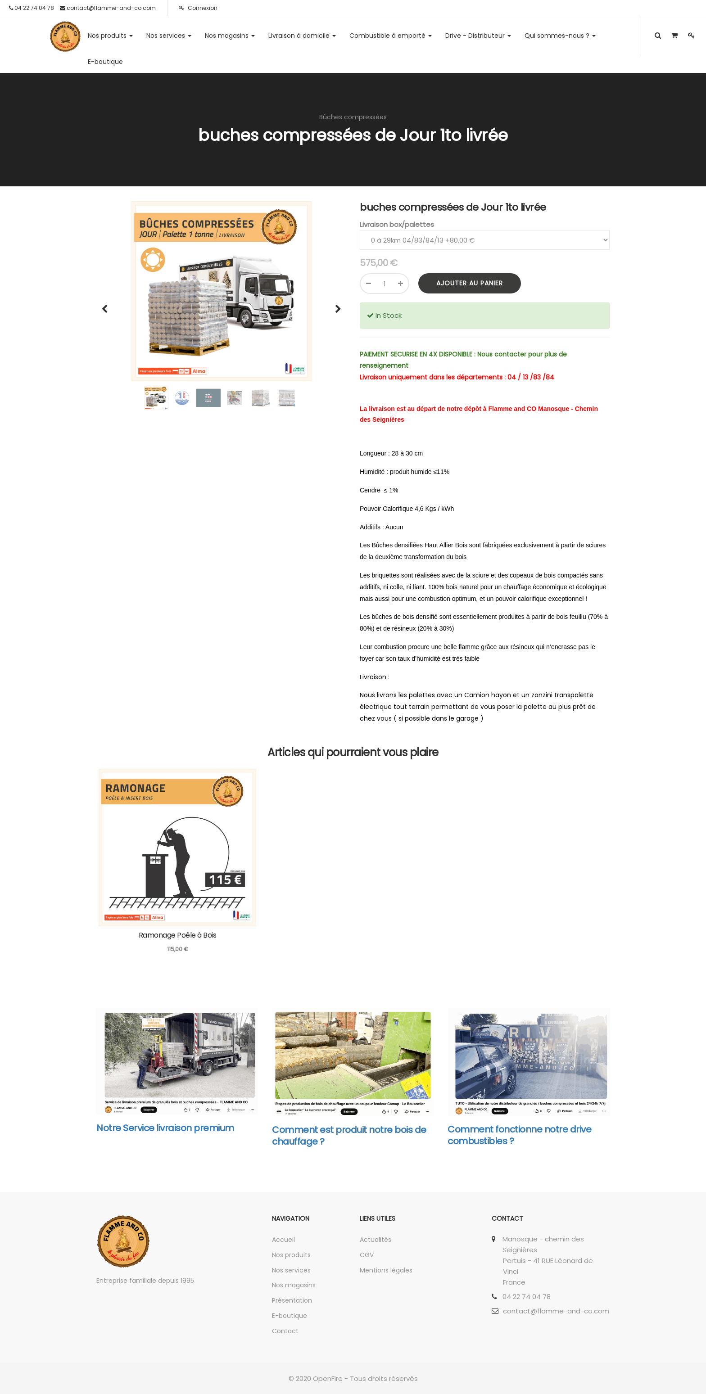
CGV (367, 1254)
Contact (285, 1330)
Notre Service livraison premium (165, 1128)
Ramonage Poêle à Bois (178, 935)
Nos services (291, 1270)
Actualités (375, 1239)
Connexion (198, 8)
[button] (107, 304)
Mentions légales (386, 1270)
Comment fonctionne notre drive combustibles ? (519, 1135)
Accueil (283, 1239)
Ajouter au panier (469, 283)
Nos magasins (294, 1285)
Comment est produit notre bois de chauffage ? (349, 1135)
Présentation (292, 1300)
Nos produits (291, 1254)
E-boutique (289, 1315)
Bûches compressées (353, 117)
